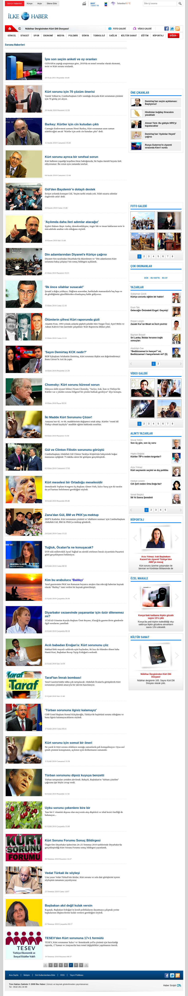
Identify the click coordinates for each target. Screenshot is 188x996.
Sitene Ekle (52, 3)
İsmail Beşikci (151, 496)
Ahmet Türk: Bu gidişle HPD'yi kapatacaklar (161, 124)
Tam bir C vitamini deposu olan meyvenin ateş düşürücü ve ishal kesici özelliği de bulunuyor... (85, 811)
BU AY (165, 278)
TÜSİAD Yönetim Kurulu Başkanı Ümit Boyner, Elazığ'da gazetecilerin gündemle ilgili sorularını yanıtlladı (85, 618)
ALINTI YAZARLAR (141, 433)
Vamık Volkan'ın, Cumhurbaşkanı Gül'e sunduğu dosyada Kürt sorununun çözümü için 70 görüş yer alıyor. (85, 95)
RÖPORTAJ (137, 519)
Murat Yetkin (151, 441)
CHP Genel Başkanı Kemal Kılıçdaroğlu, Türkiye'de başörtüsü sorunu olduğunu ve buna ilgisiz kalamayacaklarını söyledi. (85, 713)
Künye (29, 3)
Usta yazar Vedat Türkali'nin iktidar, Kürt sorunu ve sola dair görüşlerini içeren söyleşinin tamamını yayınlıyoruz (85, 876)
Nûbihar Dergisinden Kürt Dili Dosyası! (47, 28)
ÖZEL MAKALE (139, 578)
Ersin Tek (151, 309)
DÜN (146, 278)
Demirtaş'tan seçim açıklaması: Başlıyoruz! (161, 102)
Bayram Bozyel (151, 338)
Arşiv (39, 3)
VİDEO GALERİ (138, 373)
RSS (62, 975)
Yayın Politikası (76, 975)
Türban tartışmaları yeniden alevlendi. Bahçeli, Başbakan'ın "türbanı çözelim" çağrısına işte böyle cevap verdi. (85, 779)
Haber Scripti (169, 985)
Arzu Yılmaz (151, 469)
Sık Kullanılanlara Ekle (45, 975)
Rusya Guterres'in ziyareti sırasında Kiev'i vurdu (158, 146)
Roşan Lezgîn (151, 323)
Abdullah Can (151, 351)
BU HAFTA (155, 278)
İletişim (26, 975)
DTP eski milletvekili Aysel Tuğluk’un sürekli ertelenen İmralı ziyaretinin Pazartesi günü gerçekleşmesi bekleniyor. (85, 551)
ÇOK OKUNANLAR (141, 266)
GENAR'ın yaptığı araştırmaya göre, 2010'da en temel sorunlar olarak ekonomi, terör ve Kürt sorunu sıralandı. (85, 62)
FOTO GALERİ (138, 206)
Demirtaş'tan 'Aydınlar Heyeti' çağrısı (160, 135)
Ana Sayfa (13, 975)
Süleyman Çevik (151, 295)
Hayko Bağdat (151, 455)
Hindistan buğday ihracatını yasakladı (159, 113)
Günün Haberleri (14, 3)
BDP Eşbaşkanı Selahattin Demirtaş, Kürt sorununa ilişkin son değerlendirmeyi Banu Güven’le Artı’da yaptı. (85, 355)
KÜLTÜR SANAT (139, 637)
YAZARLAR (137, 287)
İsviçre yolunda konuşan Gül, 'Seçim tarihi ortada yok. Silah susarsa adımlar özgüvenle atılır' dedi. (85, 193)
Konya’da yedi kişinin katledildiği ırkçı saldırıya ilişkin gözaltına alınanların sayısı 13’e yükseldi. (155, 621)
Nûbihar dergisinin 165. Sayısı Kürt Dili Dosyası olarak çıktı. (155, 678)
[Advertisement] (117, 16)
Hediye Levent (151, 482)
